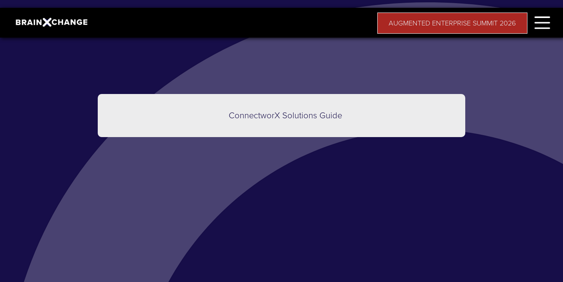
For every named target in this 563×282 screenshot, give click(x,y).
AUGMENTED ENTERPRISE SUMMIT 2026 (452, 23)
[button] (542, 21)
